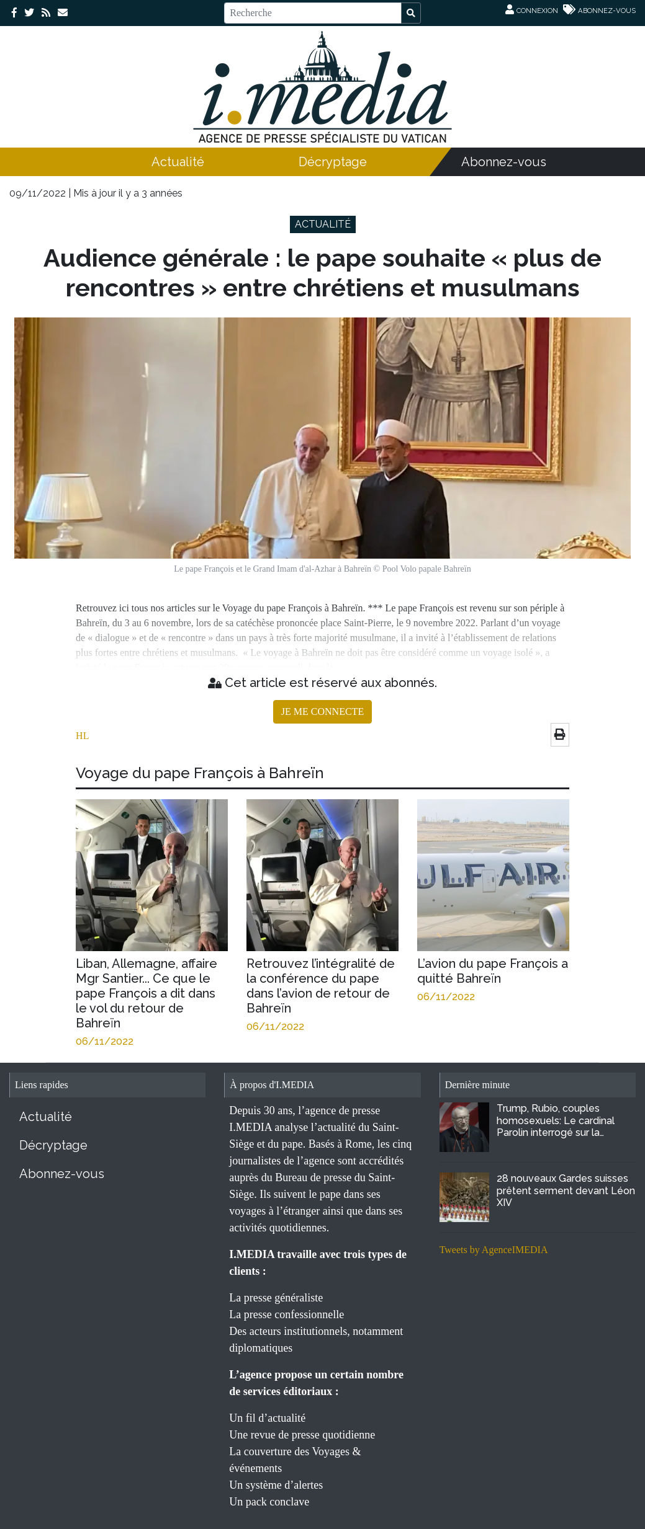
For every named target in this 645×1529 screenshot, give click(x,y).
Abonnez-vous (503, 161)
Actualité (177, 161)
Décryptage (333, 161)
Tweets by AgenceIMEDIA (494, 1249)
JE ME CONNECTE (322, 711)
